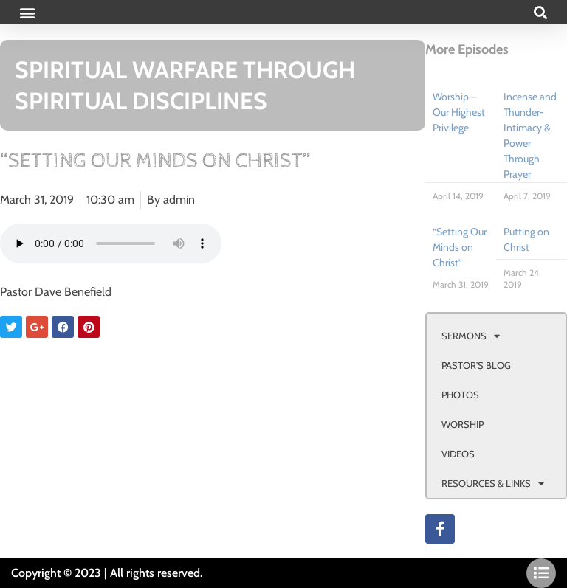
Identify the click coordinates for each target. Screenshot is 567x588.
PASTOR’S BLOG (476, 365)
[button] (27, 12)
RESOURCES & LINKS (492, 483)
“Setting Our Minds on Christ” (460, 247)
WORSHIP (462, 424)
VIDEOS (458, 454)
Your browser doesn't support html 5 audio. (110, 243)
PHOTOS (460, 395)
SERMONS (470, 336)
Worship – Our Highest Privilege (459, 112)
